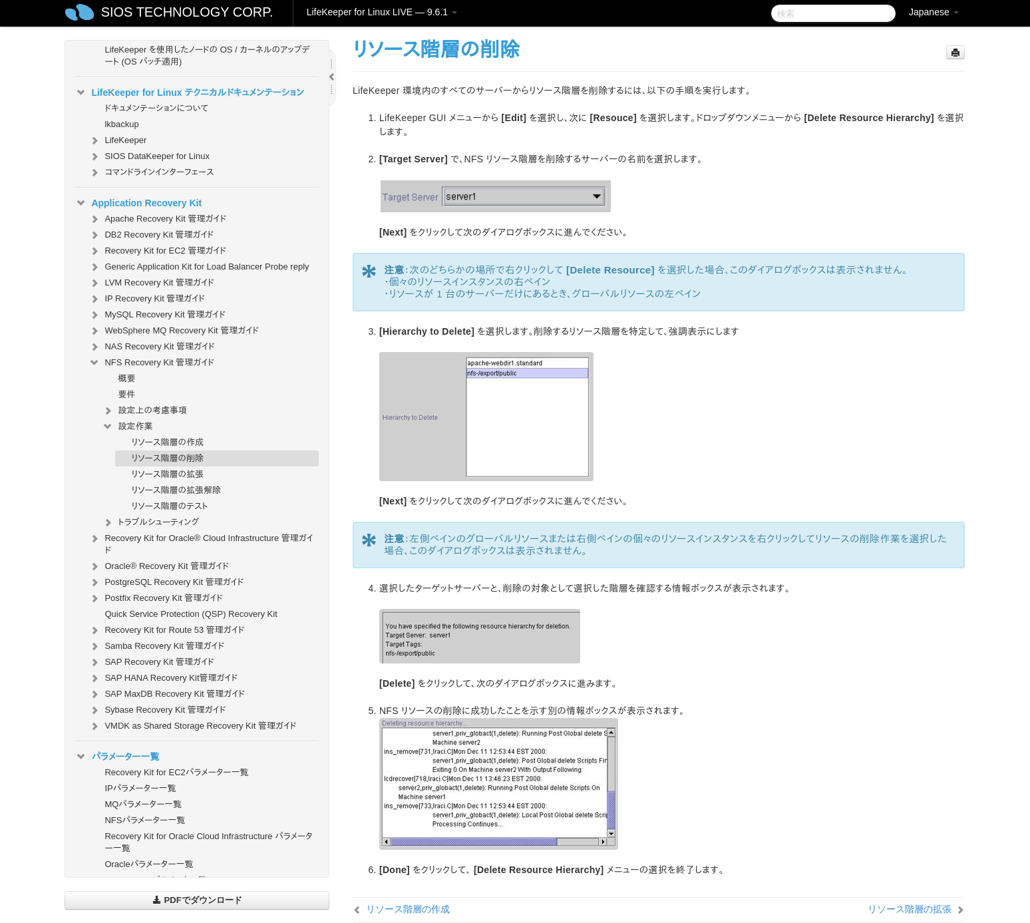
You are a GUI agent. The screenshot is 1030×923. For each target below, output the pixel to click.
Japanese (934, 12)
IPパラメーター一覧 (140, 788)
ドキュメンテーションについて (156, 108)
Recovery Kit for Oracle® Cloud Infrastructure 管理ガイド (200, 542)
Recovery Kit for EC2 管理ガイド (157, 251)
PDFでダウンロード (197, 900)
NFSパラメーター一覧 (144, 820)
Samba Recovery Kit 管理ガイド (156, 646)
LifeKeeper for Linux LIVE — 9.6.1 (382, 12)
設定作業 (127, 427)
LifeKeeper (117, 140)
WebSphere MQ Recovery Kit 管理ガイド (173, 331)
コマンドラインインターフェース (151, 172)
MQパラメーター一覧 (143, 804)
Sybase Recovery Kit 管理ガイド (157, 710)
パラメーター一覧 (117, 757)
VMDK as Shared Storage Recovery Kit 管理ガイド (192, 726)
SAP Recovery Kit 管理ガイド (151, 662)
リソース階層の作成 (167, 442)
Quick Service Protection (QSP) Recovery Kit (190, 614)
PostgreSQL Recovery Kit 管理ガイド (166, 582)
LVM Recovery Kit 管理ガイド (151, 283)
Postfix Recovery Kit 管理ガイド (155, 598)
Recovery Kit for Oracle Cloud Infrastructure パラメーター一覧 (208, 842)
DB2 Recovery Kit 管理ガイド (151, 235)
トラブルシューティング (150, 522)
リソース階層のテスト (169, 506)
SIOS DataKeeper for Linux (149, 156)
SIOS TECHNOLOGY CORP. (187, 12)
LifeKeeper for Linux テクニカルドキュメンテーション (189, 92)
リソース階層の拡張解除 (176, 490)
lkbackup (121, 124)
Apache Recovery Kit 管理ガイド (157, 219)
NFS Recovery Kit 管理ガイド (151, 363)
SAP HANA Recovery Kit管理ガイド (163, 678)
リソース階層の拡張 (167, 474)
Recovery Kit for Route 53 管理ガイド (166, 630)
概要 (126, 378)
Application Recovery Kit (138, 203)
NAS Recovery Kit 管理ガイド (151, 347)
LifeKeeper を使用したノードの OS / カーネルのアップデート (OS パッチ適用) (207, 56)
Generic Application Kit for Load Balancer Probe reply (198, 267)
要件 (126, 394)
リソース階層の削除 (167, 458)
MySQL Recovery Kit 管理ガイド (157, 315)
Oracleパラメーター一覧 (148, 864)
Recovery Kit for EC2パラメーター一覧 (176, 772)
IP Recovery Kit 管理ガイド (146, 299)
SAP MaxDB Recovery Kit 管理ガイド (166, 694)
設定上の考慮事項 (144, 411)
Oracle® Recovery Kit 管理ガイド (158, 566)
